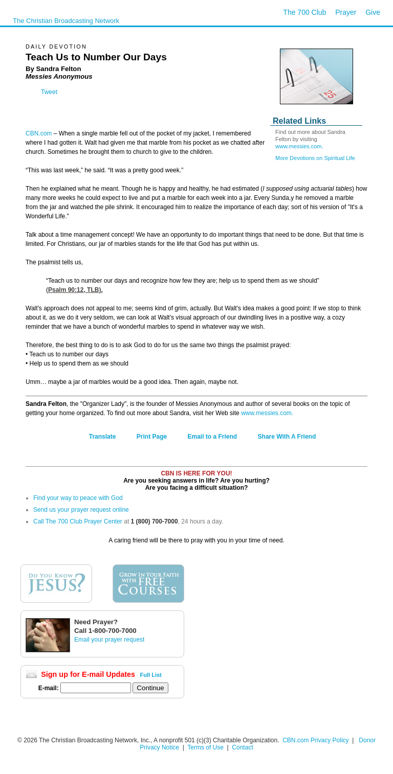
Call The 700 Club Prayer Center (77, 521)
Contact (242, 747)
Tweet (49, 92)
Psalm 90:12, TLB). (75, 289)
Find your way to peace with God (78, 498)
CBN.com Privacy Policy (315, 740)
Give (372, 12)
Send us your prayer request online (81, 509)
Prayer (345, 12)
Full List (151, 675)
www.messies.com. (299, 146)
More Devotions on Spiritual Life (315, 158)
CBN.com (39, 133)
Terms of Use (206, 747)
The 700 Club (304, 12)
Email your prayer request (109, 639)
